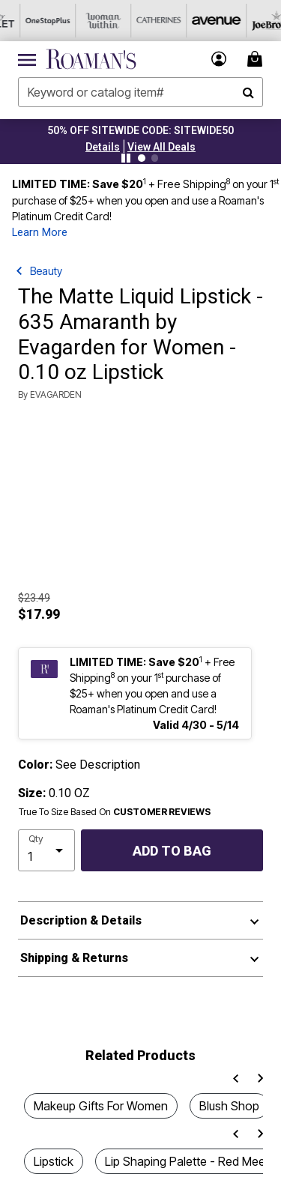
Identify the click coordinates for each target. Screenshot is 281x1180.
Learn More (39, 232)
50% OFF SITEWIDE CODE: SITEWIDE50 (140, 130)
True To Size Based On (115, 812)
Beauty (46, 270)
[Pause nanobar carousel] (126, 158)
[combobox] (140, 92)
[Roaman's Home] (91, 59)
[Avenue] (194, 20)
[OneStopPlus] (27, 20)
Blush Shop (229, 1105)
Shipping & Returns (74, 958)
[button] (102, 147)
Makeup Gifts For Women (101, 1105)
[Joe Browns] (249, 20)
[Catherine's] (138, 20)
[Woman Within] (83, 20)
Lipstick (53, 1161)
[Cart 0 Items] (257, 58)
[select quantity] (46, 850)
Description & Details (81, 920)
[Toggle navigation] (27, 59)
